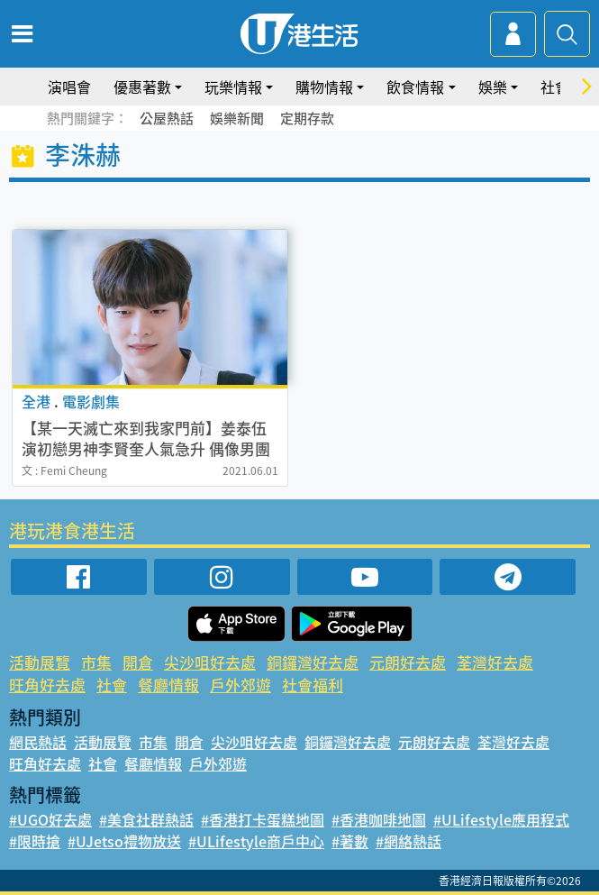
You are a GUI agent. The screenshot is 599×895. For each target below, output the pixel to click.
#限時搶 (34, 841)
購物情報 (324, 86)
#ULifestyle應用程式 (501, 819)
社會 (554, 86)
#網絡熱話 (408, 841)
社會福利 (312, 684)
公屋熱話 (167, 118)
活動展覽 (39, 662)
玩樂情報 (233, 86)
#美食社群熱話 (146, 819)
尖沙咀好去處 (210, 662)
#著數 (349, 841)
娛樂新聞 (237, 118)
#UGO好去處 (50, 819)
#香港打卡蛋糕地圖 (262, 819)
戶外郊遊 (240, 684)
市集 (96, 662)
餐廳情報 (168, 684)
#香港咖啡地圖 (378, 819)
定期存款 (307, 118)
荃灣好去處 (495, 662)
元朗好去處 (407, 662)
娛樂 (492, 86)
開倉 (138, 662)
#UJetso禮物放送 (124, 841)
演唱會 (69, 86)
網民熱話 (38, 742)
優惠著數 (142, 86)
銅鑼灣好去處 (312, 662)
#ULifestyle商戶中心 (256, 841)
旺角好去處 (47, 684)
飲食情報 (415, 86)
